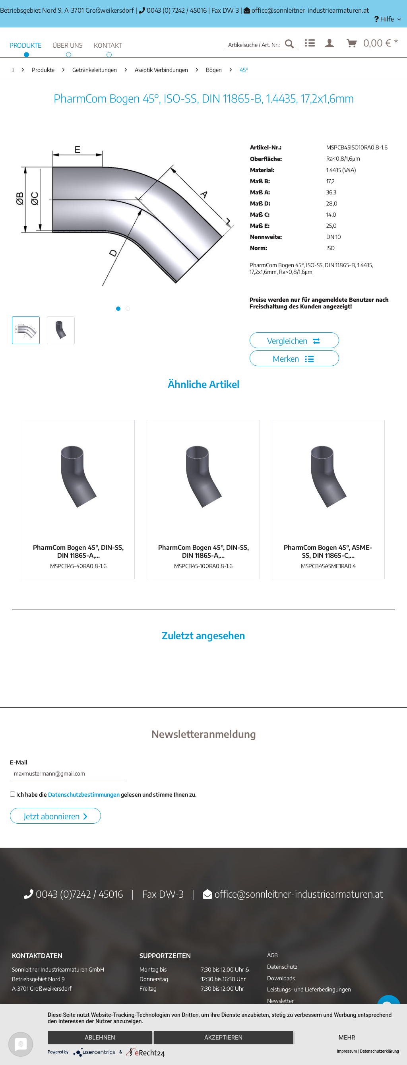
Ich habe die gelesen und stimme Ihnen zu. (103, 794)
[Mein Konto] (331, 43)
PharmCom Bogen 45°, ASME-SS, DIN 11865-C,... (328, 551)
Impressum (347, 1051)
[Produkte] (25, 44)
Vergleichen (293, 340)
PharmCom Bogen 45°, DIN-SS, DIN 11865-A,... (78, 551)
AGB (272, 955)
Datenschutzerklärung (379, 1051)
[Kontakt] (108, 44)
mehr (347, 1037)
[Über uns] (67, 44)
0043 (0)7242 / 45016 (73, 894)
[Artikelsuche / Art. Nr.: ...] (261, 43)
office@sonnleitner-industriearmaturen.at (310, 10)
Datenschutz (282, 966)
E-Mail (18, 762)
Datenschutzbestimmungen (84, 794)
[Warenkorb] (372, 43)
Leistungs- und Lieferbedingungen (309, 989)
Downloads (281, 978)
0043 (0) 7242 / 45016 (173, 10)
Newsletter (280, 1000)
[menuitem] (387, 19)
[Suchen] (289, 43)
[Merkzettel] (310, 43)
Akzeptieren (223, 1037)
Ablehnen (100, 1037)
